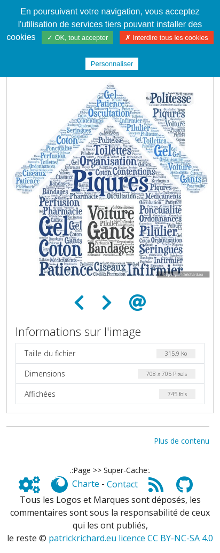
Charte (85, 484)
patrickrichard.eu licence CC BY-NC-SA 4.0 (131, 538)
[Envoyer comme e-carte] (138, 303)
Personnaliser (112, 64)
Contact (122, 484)
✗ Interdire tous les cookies (166, 38)
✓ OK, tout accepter (77, 38)
